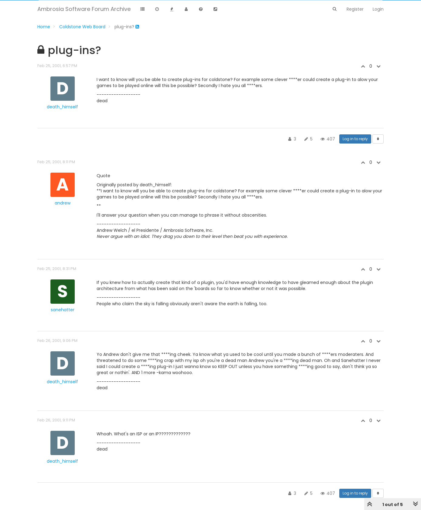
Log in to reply (355, 138)
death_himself (62, 107)
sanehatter (62, 310)
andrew (62, 203)
